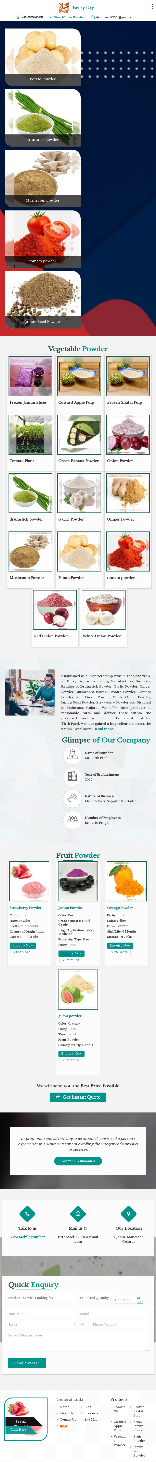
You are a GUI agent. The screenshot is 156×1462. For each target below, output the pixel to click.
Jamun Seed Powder (42, 322)
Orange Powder (120, 908)
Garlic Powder (71, 519)
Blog (87, 1407)
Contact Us (68, 1419)
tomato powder (42, 261)
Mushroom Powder (43, 200)
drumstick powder (43, 140)
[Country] (42, 1324)
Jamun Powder (70, 908)
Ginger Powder (120, 519)
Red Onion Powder (51, 636)
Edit (140, 1300)
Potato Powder (43, 79)
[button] (69, 17)
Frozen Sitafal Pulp (124, 402)
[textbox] (125, 1300)
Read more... (105, 729)
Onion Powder (120, 461)
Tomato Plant (22, 461)
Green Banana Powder (78, 461)
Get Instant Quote (78, 1097)
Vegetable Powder (120, 1441)
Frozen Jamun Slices (28, 402)
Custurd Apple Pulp (76, 402)
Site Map (91, 1419)
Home (64, 1407)
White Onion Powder (102, 636)
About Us (66, 1413)
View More (22, 952)
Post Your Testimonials (78, 1161)
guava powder (69, 1016)
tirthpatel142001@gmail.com (116, 17)
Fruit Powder (139, 1439)
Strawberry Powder (25, 908)
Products (91, 1413)
